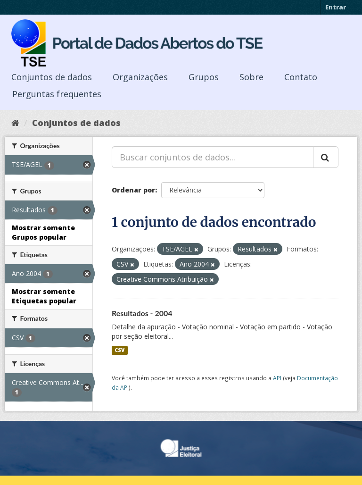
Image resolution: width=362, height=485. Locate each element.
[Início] (15, 122)
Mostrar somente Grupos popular (43, 232)
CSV (119, 350)
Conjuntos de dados (51, 77)
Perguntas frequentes (56, 94)
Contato (300, 77)
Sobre (251, 77)
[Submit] (325, 157)
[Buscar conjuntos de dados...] (212, 157)
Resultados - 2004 (142, 313)
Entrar (335, 7)
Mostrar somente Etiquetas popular (44, 296)
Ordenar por (133, 189)
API (277, 378)
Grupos (204, 77)
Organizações (140, 77)
